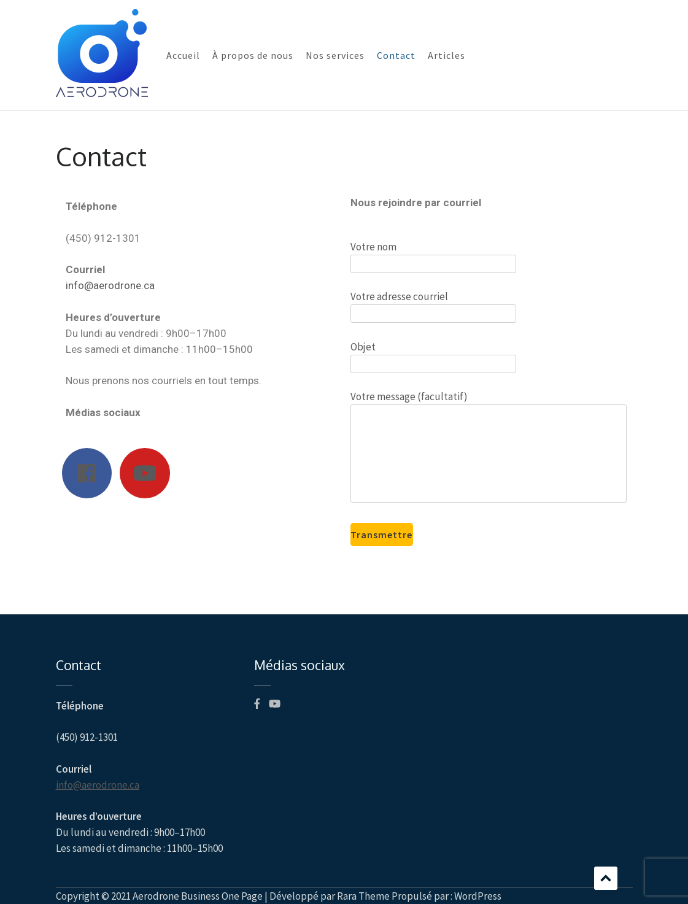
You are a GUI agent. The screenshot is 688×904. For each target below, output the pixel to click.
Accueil (183, 55)
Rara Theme (363, 896)
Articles (446, 55)
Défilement (605, 878)
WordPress (477, 896)
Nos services (335, 55)
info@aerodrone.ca (110, 285)
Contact (396, 55)
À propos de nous (252, 55)
